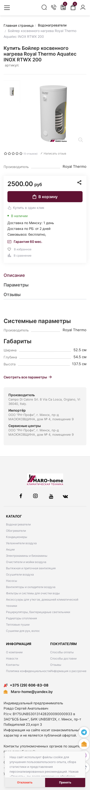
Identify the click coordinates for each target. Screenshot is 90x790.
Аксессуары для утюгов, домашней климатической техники (42, 603)
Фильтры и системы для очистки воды (33, 593)
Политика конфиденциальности (28, 671)
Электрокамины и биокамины (26, 555)
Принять (65, 782)
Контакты (12, 665)
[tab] (45, 275)
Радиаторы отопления (21, 618)
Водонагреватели (18, 524)
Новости (12, 658)
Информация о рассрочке (68, 671)
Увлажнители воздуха (21, 543)
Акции (10, 549)
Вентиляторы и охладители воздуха (30, 587)
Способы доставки (63, 658)
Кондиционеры (16, 537)
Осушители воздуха (20, 574)
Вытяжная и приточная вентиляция (31, 568)
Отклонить (24, 782)
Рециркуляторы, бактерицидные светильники (38, 612)
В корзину (45, 196)
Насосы (11, 581)
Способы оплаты (62, 652)
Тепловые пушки (18, 624)
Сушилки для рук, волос (23, 631)
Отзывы (55, 665)
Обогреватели (16, 530)
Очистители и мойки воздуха (26, 562)
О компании (14, 652)
